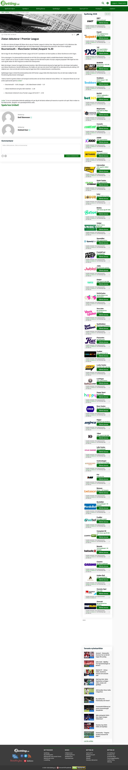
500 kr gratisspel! (101, 20)
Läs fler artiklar (88, 741)
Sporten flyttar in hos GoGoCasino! (102, 296)
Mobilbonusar (69, 756)
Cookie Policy (111, 760)
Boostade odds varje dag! (103, 367)
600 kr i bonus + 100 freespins (102, 80)
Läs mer (107, 14)
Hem (2, 12)
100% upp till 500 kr (102, 126)
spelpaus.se (93, 42)
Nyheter (88, 758)
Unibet (30, 31)
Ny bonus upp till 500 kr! (103, 326)
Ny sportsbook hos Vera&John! (102, 311)
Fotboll (7, 31)
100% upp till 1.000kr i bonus (103, 167)
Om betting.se (111, 753)
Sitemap (109, 762)
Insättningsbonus (70, 754)
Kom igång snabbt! (102, 519)
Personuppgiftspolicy (113, 758)
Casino (112, 8)
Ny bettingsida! (101, 254)
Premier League (15, 31)
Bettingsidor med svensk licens (52, 756)
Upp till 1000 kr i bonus (103, 196)
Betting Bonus (40, 8)
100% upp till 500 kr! (102, 153)
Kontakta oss (111, 754)
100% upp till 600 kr (102, 380)
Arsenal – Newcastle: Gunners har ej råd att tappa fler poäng (102, 654)
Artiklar (7, 12)
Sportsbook (23, 31)
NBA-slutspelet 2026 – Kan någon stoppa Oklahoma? (103, 717)
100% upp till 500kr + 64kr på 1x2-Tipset (102, 50)
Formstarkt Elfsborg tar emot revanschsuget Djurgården (103, 708)
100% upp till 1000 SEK (103, 281)
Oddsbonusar (68, 753)
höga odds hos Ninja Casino (102, 111)
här (90, 28)
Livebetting (47, 760)
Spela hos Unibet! (10, 105)
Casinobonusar (69, 758)
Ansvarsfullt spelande (64, 767)
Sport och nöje (10, 8)
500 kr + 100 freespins (103, 490)
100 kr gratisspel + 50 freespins (102, 504)
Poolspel (99, 8)
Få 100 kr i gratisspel (102, 563)
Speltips (25, 8)
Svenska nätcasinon (91, 760)
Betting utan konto (49, 758)
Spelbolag (56, 8)
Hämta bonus (103, 23)
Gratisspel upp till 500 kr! (103, 421)
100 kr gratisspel (101, 449)
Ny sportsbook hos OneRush (102, 604)
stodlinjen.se (88, 42)
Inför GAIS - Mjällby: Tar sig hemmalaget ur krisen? (103, 663)
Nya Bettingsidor (48, 754)
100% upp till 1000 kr (102, 353)
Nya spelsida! (100, 394)
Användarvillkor (111, 756)
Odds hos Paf (100, 476)
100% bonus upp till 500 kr (103, 533)
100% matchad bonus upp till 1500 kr (102, 34)
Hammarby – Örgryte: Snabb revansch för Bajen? (102, 734)
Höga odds (99, 591)
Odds (70, 8)
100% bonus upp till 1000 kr (103, 210)
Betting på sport (90, 754)
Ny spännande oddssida (103, 408)
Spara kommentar (72, 156)
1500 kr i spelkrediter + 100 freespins (103, 96)
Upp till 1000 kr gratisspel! (101, 225)
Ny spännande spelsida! (103, 268)
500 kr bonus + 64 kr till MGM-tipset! (103, 65)
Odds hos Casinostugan (103, 463)
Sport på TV (84, 8)
